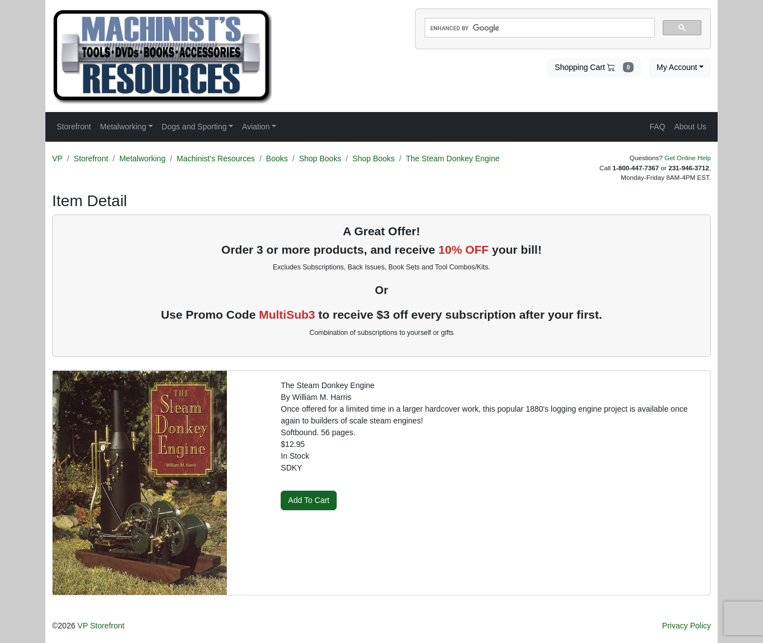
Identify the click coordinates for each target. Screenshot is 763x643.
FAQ (657, 126)
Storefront (91, 158)
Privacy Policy (686, 625)
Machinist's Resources (215, 158)
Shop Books (320, 158)
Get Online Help (687, 157)
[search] (538, 28)
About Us (690, 126)
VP (57, 158)
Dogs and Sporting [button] (194, 126)
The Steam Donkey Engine (452, 158)
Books (277, 158)
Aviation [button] (256, 126)
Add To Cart (308, 500)
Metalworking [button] (123, 126)
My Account (677, 67)
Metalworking (142, 158)
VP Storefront (100, 625)
